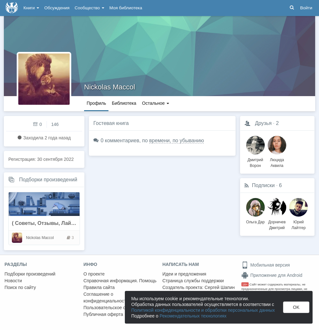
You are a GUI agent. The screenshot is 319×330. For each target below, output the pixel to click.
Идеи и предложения (184, 273)
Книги (31, 7)
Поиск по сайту (20, 287)
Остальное (155, 103)
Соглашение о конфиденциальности (106, 297)
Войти (306, 7)
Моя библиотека (125, 7)
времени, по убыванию (176, 140)
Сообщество (89, 7)
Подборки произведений (48, 179)
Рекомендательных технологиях (193, 315)
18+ (245, 284)
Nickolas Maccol (109, 87)
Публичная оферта (103, 314)
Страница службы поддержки (193, 280)
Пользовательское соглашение (115, 307)
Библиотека (124, 103)
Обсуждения (56, 7)
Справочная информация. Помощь (120, 280)
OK (296, 307)
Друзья (263, 123)
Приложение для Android (271, 275)
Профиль (96, 103)
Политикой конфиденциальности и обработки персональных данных (203, 310)
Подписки (263, 185)
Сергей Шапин (219, 287)
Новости (13, 280)
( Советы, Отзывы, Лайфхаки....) (53, 223)
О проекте (94, 273)
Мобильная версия (265, 264)
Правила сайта (99, 287)
